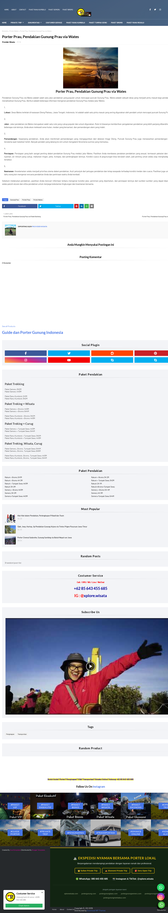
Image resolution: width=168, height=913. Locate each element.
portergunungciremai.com (155, 894)
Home (6, 10)
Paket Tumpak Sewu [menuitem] (98, 22)
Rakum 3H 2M (10, 487)
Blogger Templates (38, 850)
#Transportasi (105, 832)
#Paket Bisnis (75, 806)
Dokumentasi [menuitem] (34, 22)
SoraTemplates (15, 850)
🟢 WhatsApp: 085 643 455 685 (92, 879)
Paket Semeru (54, 10)
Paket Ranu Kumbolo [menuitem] (75, 22)
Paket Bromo (68, 10)
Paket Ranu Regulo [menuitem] (135, 22)
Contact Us (71, 909)
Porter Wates (14, 31)
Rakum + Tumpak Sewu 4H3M (16, 484)
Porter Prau (26, 200)
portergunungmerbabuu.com (114, 898)
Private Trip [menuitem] (16, 22)
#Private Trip (45, 832)
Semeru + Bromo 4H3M (14, 490)
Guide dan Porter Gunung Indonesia (32, 332)
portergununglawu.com (108, 894)
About (13, 10)
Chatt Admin (24, 905)
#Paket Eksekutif (45, 806)
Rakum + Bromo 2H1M (13, 477)
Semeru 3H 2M (10, 493)
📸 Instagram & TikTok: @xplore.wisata (133, 879)
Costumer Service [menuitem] (54, 22)
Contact (22, 10)
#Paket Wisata (105, 806)
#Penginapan (75, 832)
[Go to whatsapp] (161, 905)
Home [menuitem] (4, 22)
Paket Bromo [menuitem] (117, 22)
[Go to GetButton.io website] (161, 910)
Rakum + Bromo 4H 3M (14, 480)
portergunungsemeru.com (131, 894)
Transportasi (22, 734)
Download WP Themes (96, 910)
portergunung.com (88, 894)
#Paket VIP (15, 806)
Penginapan (10, 734)
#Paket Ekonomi (136, 806)
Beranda (5, 31)
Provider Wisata (8, 42)
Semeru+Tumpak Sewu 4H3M (16, 496)
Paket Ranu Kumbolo (37, 10)
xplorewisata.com (71, 894)
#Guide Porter (15, 832)
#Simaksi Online (136, 832)
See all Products (8, 326)
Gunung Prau (14, 200)
